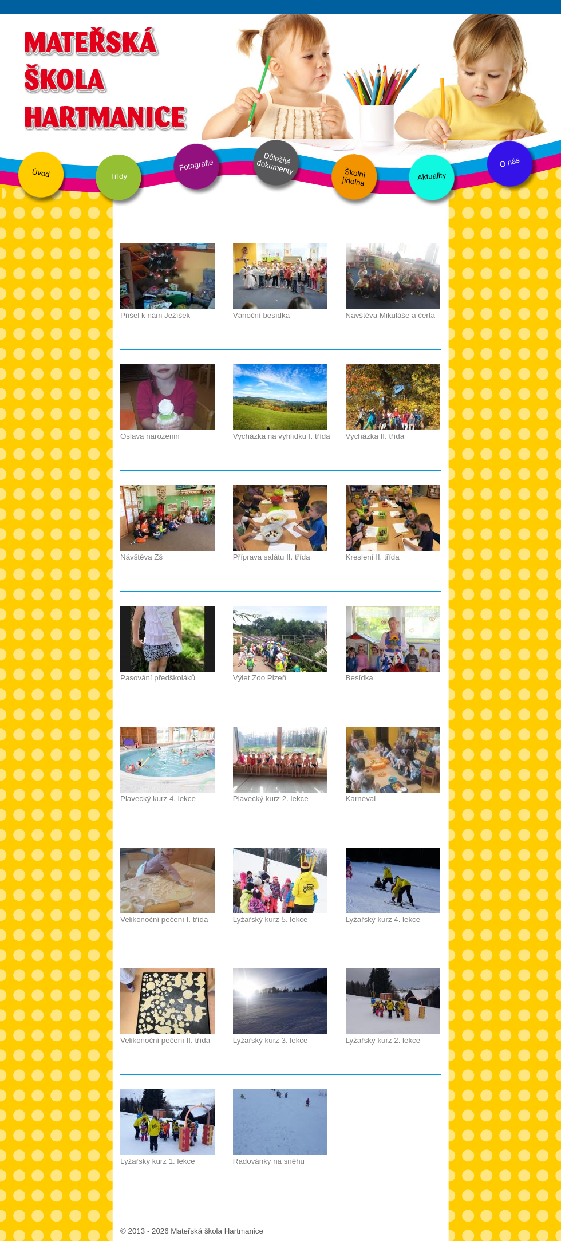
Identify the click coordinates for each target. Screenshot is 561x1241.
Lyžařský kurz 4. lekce (383, 919)
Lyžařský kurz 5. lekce (270, 919)
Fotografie (196, 164)
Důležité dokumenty (275, 163)
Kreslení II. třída (373, 557)
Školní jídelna (354, 177)
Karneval (361, 798)
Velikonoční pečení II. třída (165, 1040)
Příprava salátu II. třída (271, 557)
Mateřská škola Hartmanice (104, 77)
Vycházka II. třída (375, 436)
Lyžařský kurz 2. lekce (383, 1040)
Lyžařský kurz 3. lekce (270, 1040)
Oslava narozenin (150, 436)
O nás (509, 163)
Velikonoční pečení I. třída (164, 919)
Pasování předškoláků (157, 677)
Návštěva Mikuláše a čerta (390, 315)
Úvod (40, 173)
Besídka (359, 677)
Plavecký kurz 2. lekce (271, 798)
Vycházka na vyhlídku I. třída (281, 436)
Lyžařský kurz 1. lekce (157, 1161)
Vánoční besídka (261, 315)
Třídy (118, 176)
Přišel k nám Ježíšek (155, 315)
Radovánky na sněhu (269, 1161)
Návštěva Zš (141, 557)
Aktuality (431, 176)
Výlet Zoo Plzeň (259, 677)
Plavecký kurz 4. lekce (158, 798)
